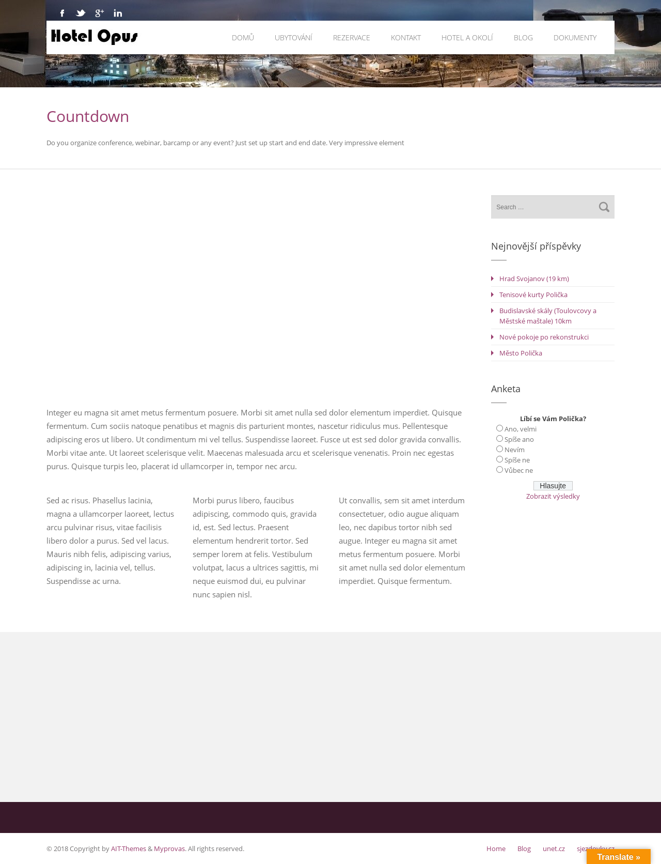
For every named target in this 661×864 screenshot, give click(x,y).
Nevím (515, 449)
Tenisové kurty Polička (533, 294)
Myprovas (169, 848)
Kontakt (406, 37)
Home (496, 848)
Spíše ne (517, 460)
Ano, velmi (521, 429)
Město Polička (520, 353)
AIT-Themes (128, 848)
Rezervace (351, 37)
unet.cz (554, 848)
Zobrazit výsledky (553, 496)
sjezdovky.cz (596, 848)
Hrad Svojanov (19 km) (534, 278)
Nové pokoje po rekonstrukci (544, 337)
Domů (243, 37)
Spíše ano (519, 439)
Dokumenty (575, 37)
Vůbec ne (519, 470)
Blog (523, 37)
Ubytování (293, 37)
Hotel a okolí (467, 37)
